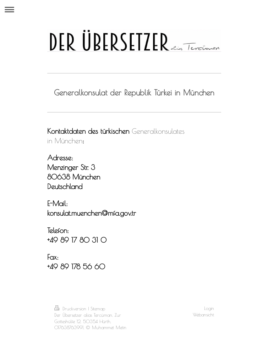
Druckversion (71, 308)
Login (209, 308)
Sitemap (98, 308)
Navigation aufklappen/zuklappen (134, 9)
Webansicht (203, 314)
